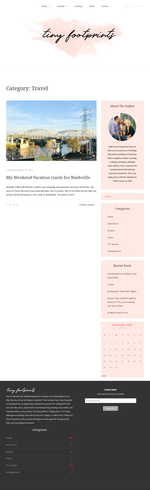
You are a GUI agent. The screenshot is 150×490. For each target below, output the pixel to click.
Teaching (78, 6)
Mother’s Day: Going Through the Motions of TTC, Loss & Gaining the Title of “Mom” (122, 302)
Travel (9, 170)
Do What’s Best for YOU (118, 312)
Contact (105, 6)
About (91, 6)
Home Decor (113, 223)
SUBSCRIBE (110, 389)
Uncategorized (114, 251)
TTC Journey (113, 244)
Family (44, 6)
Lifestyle (61, 6)
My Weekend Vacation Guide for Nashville (48, 177)
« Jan (103, 375)
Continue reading (88, 205)
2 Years (111, 284)
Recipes (111, 230)
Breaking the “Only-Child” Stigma (122, 291)
